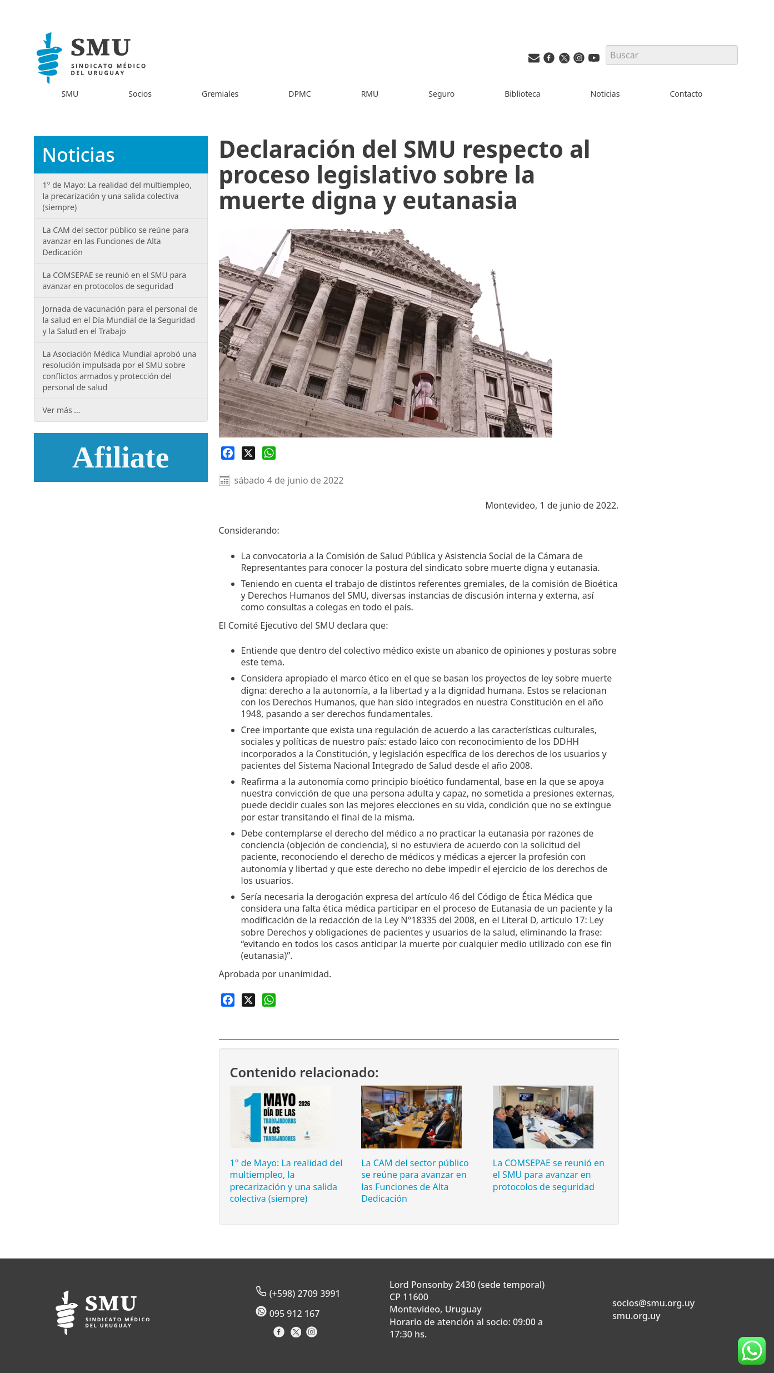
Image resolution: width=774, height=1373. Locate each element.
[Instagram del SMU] (579, 60)
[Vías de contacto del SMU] (534, 60)
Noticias (605, 93)
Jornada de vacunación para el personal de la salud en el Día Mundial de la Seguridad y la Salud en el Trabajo (120, 320)
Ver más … (62, 410)
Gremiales (220, 93)
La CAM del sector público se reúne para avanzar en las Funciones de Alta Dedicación (414, 1181)
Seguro (441, 93)
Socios (140, 93)
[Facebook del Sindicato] (280, 1335)
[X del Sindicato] (297, 1335)
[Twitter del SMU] (564, 60)
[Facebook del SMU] (549, 60)
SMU (70, 93)
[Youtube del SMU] (594, 60)
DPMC (299, 93)
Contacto (686, 93)
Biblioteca (523, 93)
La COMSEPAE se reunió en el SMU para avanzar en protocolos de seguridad (549, 1175)
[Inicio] (92, 60)
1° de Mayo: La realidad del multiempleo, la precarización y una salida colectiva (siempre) (286, 1181)
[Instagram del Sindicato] (313, 1335)
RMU (370, 93)
